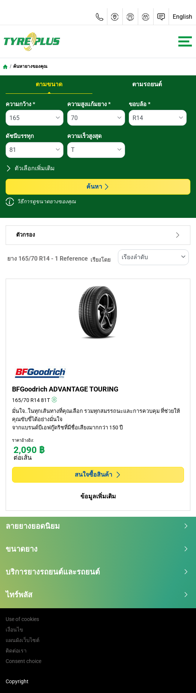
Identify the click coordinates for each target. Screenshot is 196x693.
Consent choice (23, 661)
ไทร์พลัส (97, 594)
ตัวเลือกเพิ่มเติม (30, 168)
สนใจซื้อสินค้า (98, 474)
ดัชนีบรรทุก (20, 136)
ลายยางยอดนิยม (97, 526)
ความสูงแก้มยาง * (89, 104)
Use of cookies (22, 619)
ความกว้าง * (20, 104)
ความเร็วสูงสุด (84, 136)
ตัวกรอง (98, 235)
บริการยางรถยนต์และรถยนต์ (97, 572)
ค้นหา (98, 186)
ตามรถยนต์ (147, 84)
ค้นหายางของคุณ (30, 66)
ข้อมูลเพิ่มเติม (98, 496)
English (182, 16)
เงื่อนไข (14, 630)
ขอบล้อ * (140, 104)
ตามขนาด (49, 84)
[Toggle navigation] (185, 41)
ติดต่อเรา (16, 651)
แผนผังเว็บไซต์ (22, 640)
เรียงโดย (100, 260)
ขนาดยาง (97, 549)
